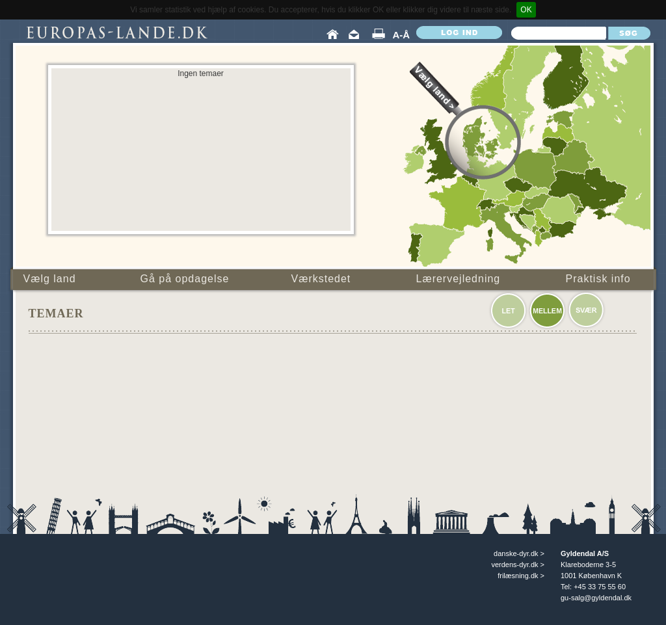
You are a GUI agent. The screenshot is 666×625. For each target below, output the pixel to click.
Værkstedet (321, 278)
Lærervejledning (458, 278)
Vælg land (49, 278)
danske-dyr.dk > (519, 553)
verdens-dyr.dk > (517, 564)
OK (525, 9)
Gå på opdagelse (185, 278)
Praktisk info (598, 278)
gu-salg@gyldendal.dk (596, 598)
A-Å (401, 34)
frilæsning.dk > (521, 575)
